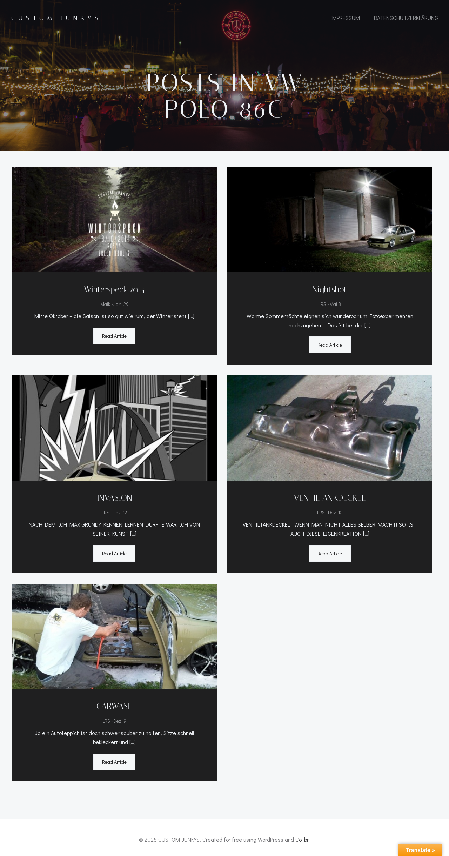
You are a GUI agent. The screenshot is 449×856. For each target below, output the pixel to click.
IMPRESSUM (345, 18)
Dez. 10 (335, 512)
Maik (104, 306)
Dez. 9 (119, 718)
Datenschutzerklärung (406, 18)
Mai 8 (335, 306)
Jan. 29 (120, 306)
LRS (322, 306)
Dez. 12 (119, 512)
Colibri (302, 835)
